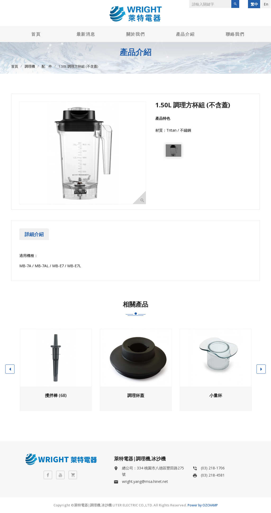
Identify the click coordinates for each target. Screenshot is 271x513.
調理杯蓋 (135, 395)
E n (266, 4)
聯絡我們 (235, 34)
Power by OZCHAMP (203, 505)
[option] (173, 150)
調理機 (30, 66)
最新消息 (85, 34)
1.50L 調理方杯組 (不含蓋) (78, 66)
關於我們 (135, 34)
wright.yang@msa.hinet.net (145, 481)
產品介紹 (185, 34)
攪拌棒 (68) (56, 395)
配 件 (47, 66)
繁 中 (254, 4)
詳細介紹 (34, 234)
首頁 (35, 34)
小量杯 (215, 395)
